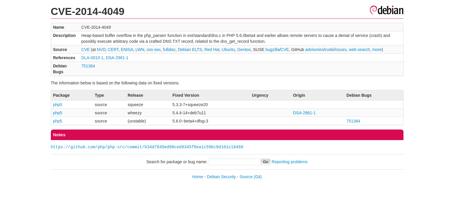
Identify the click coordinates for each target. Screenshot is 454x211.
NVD (101, 49)
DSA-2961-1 (117, 57)
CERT (113, 49)
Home (197, 176)
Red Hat (211, 49)
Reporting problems (290, 161)
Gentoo (244, 49)
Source (245, 176)
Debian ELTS (190, 49)
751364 (88, 66)
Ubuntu (228, 49)
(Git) (258, 176)
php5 (57, 104)
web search (359, 49)
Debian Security (221, 176)
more (377, 49)
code (329, 49)
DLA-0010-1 (92, 57)
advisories (314, 49)
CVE (85, 49)
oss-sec (154, 49)
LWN (139, 49)
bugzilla (272, 49)
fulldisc (169, 49)
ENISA (127, 49)
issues (341, 49)
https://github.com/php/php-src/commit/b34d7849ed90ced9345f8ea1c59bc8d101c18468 (147, 147)
